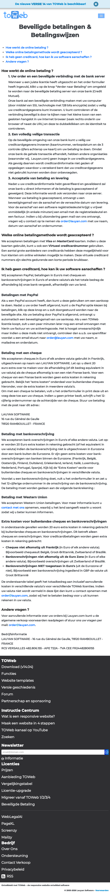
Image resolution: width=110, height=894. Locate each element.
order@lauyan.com (60, 337)
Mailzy (6, 837)
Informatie (13, 758)
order (64, 221)
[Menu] (101, 16)
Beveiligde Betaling (18, 804)
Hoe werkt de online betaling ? (27, 47)
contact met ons (12, 507)
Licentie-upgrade (16, 791)
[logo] (17, 14)
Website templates (17, 680)
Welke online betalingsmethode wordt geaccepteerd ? (44, 52)
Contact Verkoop (15, 862)
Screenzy (9, 830)
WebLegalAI (11, 817)
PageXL (7, 824)
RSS (7, 876)
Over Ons (9, 849)
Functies (8, 674)
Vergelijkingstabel (16, 784)
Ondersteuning (14, 856)
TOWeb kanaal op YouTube (24, 730)
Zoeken (7, 737)
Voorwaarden (102, 890)
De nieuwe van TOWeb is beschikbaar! (50, 4)
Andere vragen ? (17, 61)
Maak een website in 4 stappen (28, 723)
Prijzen (7, 770)
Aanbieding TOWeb (18, 777)
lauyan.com (79, 221)
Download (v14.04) (17, 667)
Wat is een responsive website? (28, 716)
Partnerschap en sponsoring (26, 701)
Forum (7, 694)
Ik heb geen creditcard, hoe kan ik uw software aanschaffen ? (49, 57)
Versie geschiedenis (18, 687)
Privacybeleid (12, 869)
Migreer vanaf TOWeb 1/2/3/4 (25, 797)
